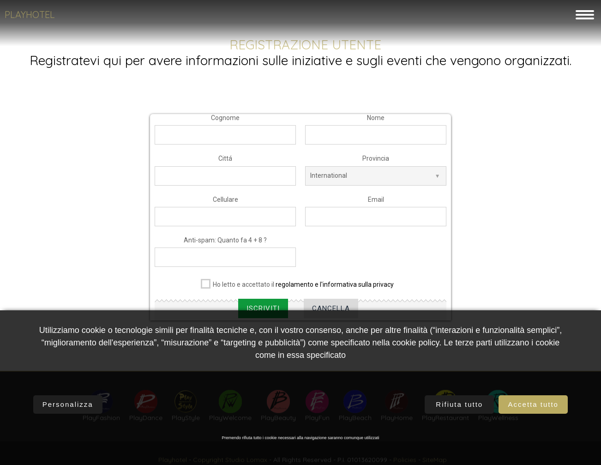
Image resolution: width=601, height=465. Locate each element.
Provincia (375, 160)
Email (376, 201)
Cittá (225, 160)
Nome (376, 120)
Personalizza (67, 404)
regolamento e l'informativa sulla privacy (335, 286)
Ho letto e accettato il (297, 285)
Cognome (225, 120)
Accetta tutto (533, 404)
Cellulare (225, 201)
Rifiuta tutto (459, 404)
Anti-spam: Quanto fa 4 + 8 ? (225, 242)
